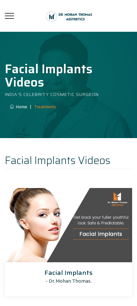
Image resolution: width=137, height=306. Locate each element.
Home (18, 106)
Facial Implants (68, 272)
